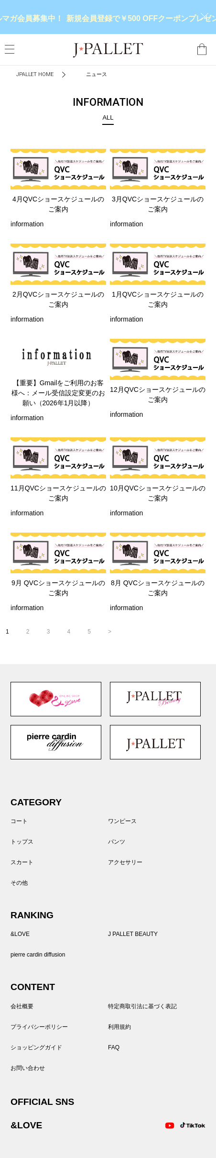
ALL (107, 117)
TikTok (188, 1125)
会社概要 (22, 1006)
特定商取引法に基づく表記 (142, 1006)
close (204, 17)
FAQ (113, 1047)
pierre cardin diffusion (56, 742)
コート (19, 821)
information (27, 224)
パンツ (116, 841)
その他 (19, 883)
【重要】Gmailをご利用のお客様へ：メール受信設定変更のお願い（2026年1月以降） (58, 393)
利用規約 (119, 1027)
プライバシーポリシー (39, 1027)
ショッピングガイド (36, 1047)
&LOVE (56, 699)
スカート (22, 862)
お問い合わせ (28, 1068)
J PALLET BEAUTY (155, 699)
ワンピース (122, 821)
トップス (22, 841)
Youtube (169, 1125)
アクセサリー (125, 862)
